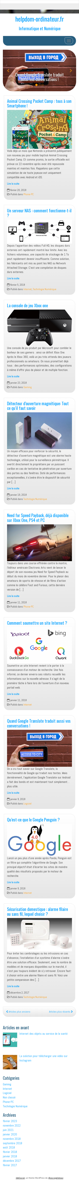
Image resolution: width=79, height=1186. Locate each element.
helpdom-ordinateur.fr (39, 18)
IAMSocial (20, 1178)
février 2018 (10, 1152)
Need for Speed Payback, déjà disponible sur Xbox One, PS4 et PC (38, 517)
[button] (8, 70)
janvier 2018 (10, 1156)
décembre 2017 (12, 1161)
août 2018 (9, 1147)
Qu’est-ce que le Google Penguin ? (33, 819)
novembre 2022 (12, 1125)
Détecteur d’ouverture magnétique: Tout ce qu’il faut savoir (38, 405)
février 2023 (10, 1121)
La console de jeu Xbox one (27, 305)
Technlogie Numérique (44, 289)
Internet (27, 289)
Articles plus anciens (18, 1011)
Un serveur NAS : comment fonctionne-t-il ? (39, 212)
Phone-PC (28, 194)
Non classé (9, 1097)
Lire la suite (13, 183)
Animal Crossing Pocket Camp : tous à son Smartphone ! (39, 103)
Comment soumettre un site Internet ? (37, 622)
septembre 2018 (12, 1143)
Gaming (27, 387)
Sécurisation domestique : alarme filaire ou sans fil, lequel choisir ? (37, 911)
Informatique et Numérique (39, 28)
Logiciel (27, 803)
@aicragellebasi (55, 1178)
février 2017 (10, 1165)
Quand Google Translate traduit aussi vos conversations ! (39, 76)
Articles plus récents (61, 1011)
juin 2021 (8, 1130)
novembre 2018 (12, 1139)
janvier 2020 (10, 1134)
